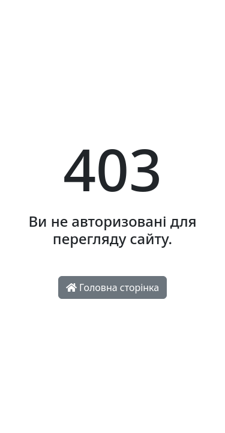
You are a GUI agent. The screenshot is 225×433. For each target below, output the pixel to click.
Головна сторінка (112, 287)
